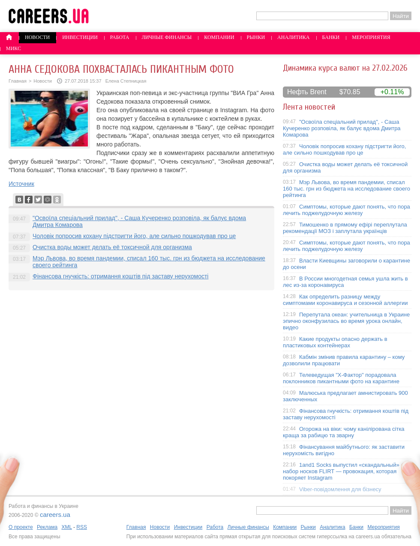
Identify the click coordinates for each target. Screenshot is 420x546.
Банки (331, 37)
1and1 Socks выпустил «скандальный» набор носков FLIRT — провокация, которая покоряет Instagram (341, 471)
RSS (81, 527)
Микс (13, 48)
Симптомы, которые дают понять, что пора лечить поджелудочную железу (346, 209)
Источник (21, 183)
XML (66, 527)
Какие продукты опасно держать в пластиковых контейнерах (335, 342)
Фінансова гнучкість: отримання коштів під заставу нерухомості (120, 276)
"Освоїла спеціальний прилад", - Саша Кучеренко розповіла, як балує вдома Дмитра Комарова (342, 128)
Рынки (256, 37)
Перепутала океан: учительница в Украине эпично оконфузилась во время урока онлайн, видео (346, 321)
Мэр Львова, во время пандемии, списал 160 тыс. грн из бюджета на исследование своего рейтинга (346, 188)
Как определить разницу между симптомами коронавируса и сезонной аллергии (345, 299)
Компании (219, 37)
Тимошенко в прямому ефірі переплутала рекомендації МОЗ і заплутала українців (345, 227)
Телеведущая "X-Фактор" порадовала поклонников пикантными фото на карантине (341, 378)
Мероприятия (371, 37)
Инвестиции (80, 37)
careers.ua (55, 514)
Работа (119, 37)
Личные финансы (167, 37)
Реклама (47, 527)
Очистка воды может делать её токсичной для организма (112, 247)
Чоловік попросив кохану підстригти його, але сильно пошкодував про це (134, 236)
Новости (37, 37)
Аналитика (293, 37)
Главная (18, 81)
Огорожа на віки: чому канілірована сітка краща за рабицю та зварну (344, 432)
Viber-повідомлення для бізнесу (340, 489)
